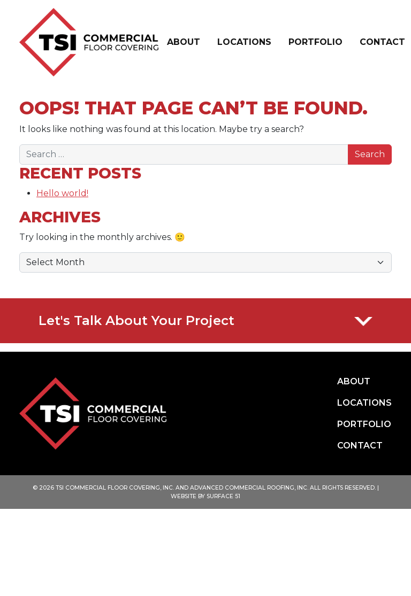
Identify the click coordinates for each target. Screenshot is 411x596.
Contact (382, 42)
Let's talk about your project (205, 320)
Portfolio (315, 42)
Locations (244, 42)
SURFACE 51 (223, 496)
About (183, 42)
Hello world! (62, 193)
